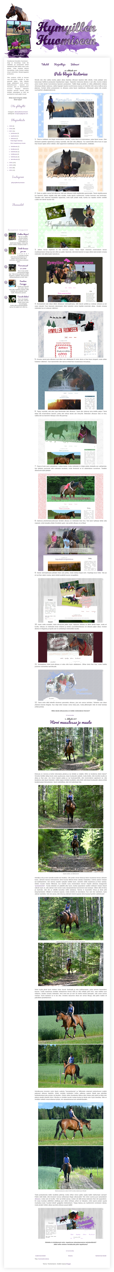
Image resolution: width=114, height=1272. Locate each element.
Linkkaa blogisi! (23, 234)
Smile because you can (23, 250)
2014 (11, 167)
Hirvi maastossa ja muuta (71, 722)
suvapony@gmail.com (21, 113)
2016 (11, 162)
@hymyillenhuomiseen (21, 112)
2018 (11, 128)
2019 (11, 126)
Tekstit (45, 64)
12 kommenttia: (70, 715)
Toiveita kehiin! (23, 296)
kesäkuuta (14, 149)
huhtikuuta (14, 154)
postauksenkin (39, 886)
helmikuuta (14, 157)
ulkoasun (38, 1199)
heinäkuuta (14, 146)
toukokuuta (14, 151)
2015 (11, 165)
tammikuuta (14, 159)
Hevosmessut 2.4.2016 (23, 267)
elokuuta (13, 138)
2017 (11, 131)
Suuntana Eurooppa (23, 282)
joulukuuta (14, 133)
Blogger (68, 1264)
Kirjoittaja (59, 64)
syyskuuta (14, 136)
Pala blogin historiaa (71, 73)
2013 (11, 170)
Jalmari (75, 64)
